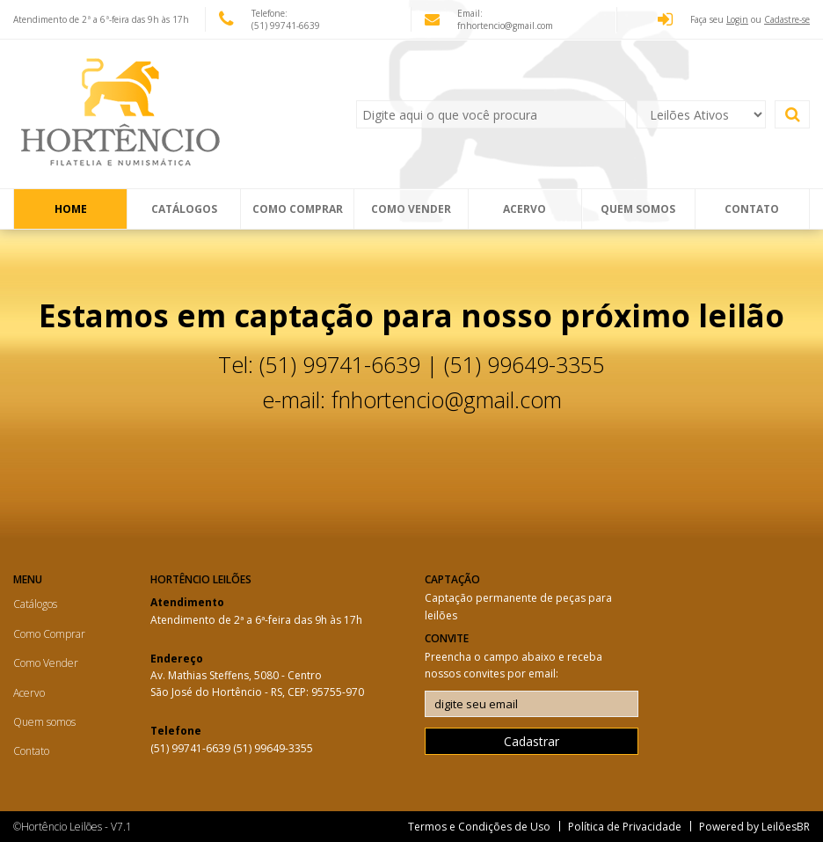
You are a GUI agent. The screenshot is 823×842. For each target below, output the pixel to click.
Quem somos (638, 208)
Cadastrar (531, 741)
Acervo (524, 208)
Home (71, 208)
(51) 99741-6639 (191, 748)
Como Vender (411, 208)
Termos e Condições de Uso (479, 826)
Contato (752, 208)
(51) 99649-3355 (273, 748)
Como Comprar (297, 208)
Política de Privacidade (624, 826)
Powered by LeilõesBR (754, 826)
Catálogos (184, 208)
